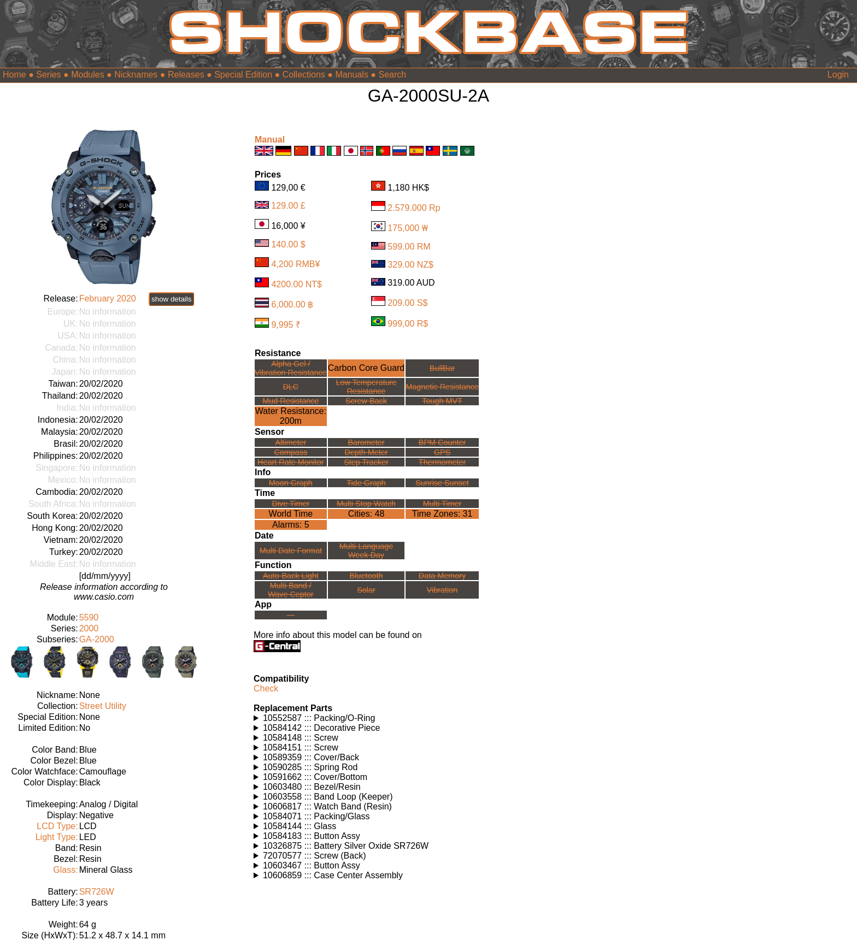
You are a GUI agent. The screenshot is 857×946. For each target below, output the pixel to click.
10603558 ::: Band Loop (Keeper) (328, 796)
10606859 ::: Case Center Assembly (333, 875)
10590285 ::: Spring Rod (310, 767)
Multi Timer (442, 503)
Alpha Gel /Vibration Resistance (291, 368)
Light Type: (57, 837)
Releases (186, 74)
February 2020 (107, 298)
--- (291, 615)
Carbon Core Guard (366, 368)
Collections (304, 74)
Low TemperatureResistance (366, 386)
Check (266, 688)
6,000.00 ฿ (292, 304)
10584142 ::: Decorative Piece (321, 727)
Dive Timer (290, 503)
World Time (291, 513)
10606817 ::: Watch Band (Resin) (327, 806)
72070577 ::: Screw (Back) (314, 855)
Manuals (351, 74)
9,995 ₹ (285, 324)
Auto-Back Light (291, 575)
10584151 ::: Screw (300, 747)
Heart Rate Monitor (290, 462)
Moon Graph (291, 482)
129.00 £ (288, 205)
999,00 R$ (408, 323)
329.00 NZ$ (410, 264)
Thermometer (442, 462)
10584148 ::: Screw (300, 737)
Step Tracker (366, 462)
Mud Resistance (290, 401)
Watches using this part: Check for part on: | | (372, 718)
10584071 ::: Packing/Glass (316, 816)
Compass (290, 452)
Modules (87, 74)
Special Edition (243, 74)
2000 (89, 628)
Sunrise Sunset (442, 482)
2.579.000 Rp (414, 207)
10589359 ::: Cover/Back (311, 757)
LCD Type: (57, 826)
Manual (270, 139)
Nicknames (135, 74)
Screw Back (366, 401)
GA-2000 (96, 639)
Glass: (65, 869)
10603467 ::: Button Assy (311, 865)
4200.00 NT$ (296, 284)
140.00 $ (288, 244)
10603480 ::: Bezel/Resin (312, 786)
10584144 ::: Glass (299, 826)
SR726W (96, 891)
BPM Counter (442, 442)
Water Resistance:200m (290, 415)
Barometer (366, 442)
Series (48, 74)
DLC (290, 386)
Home (14, 74)
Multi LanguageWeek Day (366, 550)
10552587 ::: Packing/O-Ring (319, 718)
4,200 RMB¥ (295, 264)
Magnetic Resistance (442, 386)
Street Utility (102, 706)
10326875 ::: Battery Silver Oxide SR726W (345, 845)
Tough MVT (442, 401)
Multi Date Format (291, 550)
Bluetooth (366, 575)
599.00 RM (409, 246)
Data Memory (442, 575)
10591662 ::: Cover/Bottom (315, 777)
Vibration (442, 590)
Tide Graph (366, 482)
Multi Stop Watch (366, 503)
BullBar (442, 368)
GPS (442, 452)
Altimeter (290, 442)
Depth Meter (366, 452)
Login (838, 74)
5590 (89, 617)
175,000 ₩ (407, 228)
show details (171, 299)
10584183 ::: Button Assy (311, 836)
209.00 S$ (407, 303)
